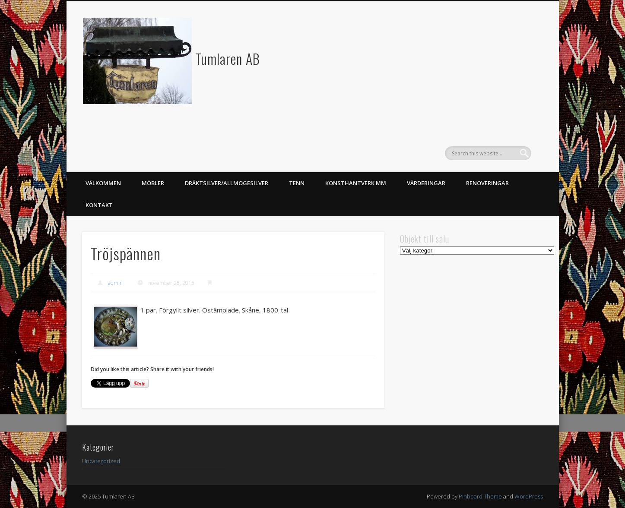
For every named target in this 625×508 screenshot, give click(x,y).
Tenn (297, 183)
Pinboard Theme (480, 496)
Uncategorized (101, 461)
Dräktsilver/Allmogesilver (226, 183)
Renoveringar (487, 183)
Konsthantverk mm (355, 183)
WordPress (528, 496)
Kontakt (99, 205)
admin (115, 283)
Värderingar (426, 183)
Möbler (153, 183)
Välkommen (103, 183)
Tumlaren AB (227, 58)
